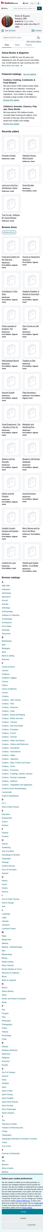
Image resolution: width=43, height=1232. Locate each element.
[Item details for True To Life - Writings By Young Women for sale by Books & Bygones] (11, 206)
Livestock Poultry (9, 929)
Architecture (7, 623)
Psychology (6, 1035)
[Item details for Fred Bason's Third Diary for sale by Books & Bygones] (11, 283)
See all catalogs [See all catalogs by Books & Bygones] (29, 74)
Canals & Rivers (8, 667)
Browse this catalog (11, 100)
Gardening (6, 847)
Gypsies (5, 873)
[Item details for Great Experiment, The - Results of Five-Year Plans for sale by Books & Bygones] (11, 416)
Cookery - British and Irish (12, 718)
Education (6, 814)
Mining (4, 958)
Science (5, 1076)
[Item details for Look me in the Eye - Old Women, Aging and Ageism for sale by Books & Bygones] (11, 177)
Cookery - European (10, 729)
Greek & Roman (8, 866)
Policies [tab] (29, 45)
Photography (7, 1024)
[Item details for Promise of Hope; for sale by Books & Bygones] (11, 146)
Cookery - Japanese (10, 759)
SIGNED (5, 1083)
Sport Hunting (7, 1106)
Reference (6, 1054)
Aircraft (5, 600)
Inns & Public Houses (10, 899)
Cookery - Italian (8, 755)
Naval (4, 995)
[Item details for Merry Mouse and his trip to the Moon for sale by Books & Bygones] (31, 520)
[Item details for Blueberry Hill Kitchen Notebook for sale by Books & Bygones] (31, 450)
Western (5, 1165)
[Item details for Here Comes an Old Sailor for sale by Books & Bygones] (31, 317)
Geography (6, 859)
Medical (5, 943)
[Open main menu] (5, 8)
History (5, 881)
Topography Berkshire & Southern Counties (19, 1139)
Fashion (5, 833)
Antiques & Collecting (10, 615)
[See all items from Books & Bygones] (8, 30)
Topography (6, 1135)
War (3, 1161)
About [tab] (17, 45)
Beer (4, 645)
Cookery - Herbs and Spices (13, 741)
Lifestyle (5, 921)
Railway (5, 1047)
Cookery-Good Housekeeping (14, 788)
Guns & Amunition (9, 870)
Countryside (7, 792)
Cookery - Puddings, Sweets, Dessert (17, 774)
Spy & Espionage (9, 1109)
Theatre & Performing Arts (12, 1128)
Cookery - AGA (8, 704)
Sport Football (7, 1098)
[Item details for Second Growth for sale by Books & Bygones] (11, 383)
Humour (5, 892)
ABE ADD (6, 586)
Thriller (4, 1131)
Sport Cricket (7, 1091)
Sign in (33, 3)
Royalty (5, 1065)
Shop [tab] (7, 45)
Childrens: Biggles (9, 678)
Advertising (6, 593)
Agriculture (6, 597)
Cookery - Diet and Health (12, 726)
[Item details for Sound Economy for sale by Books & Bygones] (31, 484)
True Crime (6, 1146)
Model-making (7, 962)
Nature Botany (8, 991)
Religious (5, 1058)
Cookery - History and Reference (15, 744)
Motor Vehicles (8, 965)
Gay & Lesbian (8, 851)
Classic (5, 685)
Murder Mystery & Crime (12, 969)
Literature (6, 925)
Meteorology (7, 954)
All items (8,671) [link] (9, 232)
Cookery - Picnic (8, 766)
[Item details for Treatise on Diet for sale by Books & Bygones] (31, 351)
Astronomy (6, 634)
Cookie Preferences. (23, 1201)
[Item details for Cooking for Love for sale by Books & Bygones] (11, 553)
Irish (3, 906)
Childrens (6, 674)
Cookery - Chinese (9, 722)
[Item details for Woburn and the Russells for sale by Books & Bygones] (11, 450)
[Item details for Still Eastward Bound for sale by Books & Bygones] (11, 351)
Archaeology (7, 619)
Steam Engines (8, 1113)
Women (5, 1172)
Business (5, 659)
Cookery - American (10, 707)
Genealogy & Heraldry (11, 855)
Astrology (6, 630)
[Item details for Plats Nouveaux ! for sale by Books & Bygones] (31, 383)
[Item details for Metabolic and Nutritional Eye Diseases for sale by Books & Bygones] (31, 416)
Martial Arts (6, 940)
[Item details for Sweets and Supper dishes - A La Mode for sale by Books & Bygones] (31, 554)
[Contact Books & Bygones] (37, 30)
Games (5, 844)
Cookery (5, 696)
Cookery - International (11, 752)
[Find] (39, 8)
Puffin (4, 1039)
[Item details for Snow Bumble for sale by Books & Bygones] (31, 175)
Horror (4, 884)
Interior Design (8, 903)
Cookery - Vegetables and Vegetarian (17, 785)
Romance (6, 1061)
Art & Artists (6, 626)
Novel (4, 1002)
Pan (3, 1010)
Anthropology (7, 611)
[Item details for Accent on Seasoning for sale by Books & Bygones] (31, 247)
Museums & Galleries (10, 973)
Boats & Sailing (8, 656)
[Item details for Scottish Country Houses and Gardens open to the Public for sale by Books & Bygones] (11, 520)
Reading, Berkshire (9, 1050)
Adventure (6, 589)
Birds (4, 652)
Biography (6, 648)
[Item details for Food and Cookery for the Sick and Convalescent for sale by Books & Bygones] (11, 248)
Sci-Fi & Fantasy (8, 1072)
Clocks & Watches (9, 689)
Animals (5, 604)
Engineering (7, 818)
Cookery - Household (10, 748)
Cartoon (5, 670)
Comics (5, 693)
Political (5, 1032)
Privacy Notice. (27, 1208)
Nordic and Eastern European (14, 999)
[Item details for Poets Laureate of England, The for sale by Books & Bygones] (11, 317)
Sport (4, 1087)
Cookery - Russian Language (14, 777)
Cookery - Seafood (9, 781)
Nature (4, 988)
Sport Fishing (7, 1094)
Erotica (5, 822)
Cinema (5, 682)
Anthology (6, 608)
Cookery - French (9, 733)
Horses (5, 888)
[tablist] (18, 45)
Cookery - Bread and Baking (13, 715)
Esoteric (5, 825)
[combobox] (24, 8)
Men (3, 951)
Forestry (5, 836)
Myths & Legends (9, 980)
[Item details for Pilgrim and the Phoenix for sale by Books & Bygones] (11, 485)
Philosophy (6, 1021)
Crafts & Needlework (10, 796)
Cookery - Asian (8, 711)
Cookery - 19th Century (11, 700)
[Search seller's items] (16, 37)
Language (6, 914)
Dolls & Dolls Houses (10, 807)
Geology (5, 862)
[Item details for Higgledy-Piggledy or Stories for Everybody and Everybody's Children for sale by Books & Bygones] (31, 283)
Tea (3, 1120)
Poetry (4, 1028)
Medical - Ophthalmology (12, 947)
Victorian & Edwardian (11, 1153)
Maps (4, 936)
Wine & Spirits (7, 1168)
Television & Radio (9, 1124)
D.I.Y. (4, 803)
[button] (38, 37)
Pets (4, 1017)
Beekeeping (7, 641)
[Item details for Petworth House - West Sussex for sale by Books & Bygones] (31, 147)
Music (4, 976)
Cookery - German (9, 737)
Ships (4, 1080)
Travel (4, 1142)
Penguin (5, 1013)
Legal (4, 917)
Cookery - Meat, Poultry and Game (16, 763)
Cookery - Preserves (10, 770)
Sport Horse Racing (10, 1102)
